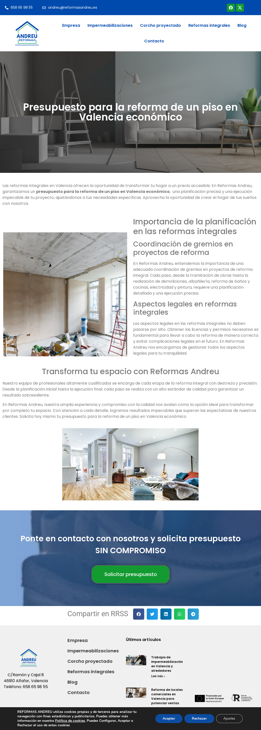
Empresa (71, 25)
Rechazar (199, 718)
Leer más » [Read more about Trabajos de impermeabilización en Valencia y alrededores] (158, 676)
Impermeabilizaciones (110, 25)
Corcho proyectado (160, 25)
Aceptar (168, 718)
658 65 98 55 (35, 687)
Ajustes (229, 718)
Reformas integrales (209, 25)
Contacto (154, 41)
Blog (241, 25)
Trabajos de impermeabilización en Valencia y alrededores (167, 664)
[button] (138, 614)
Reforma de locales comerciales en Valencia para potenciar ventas (167, 696)
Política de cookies (70, 720)
